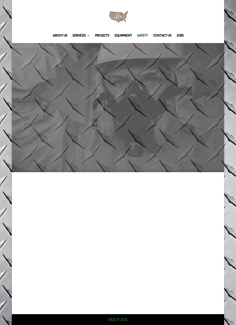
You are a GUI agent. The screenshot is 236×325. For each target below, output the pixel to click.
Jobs (180, 35)
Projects (102, 35)
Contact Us (162, 35)
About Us (60, 35)
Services (79, 35)
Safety (142, 35)
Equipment (123, 35)
